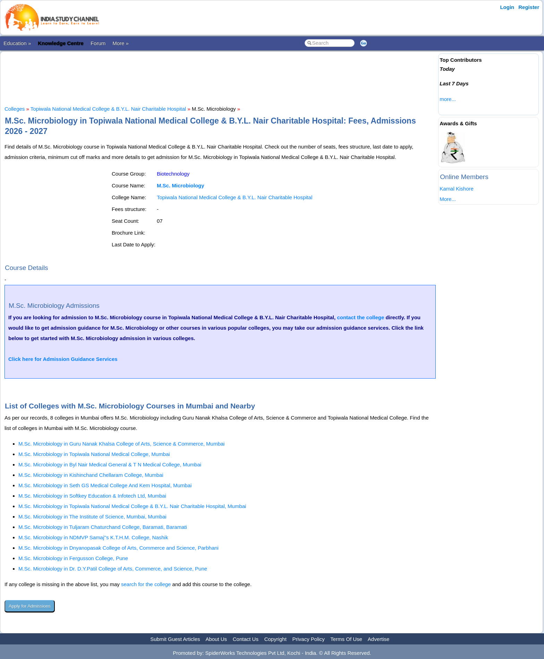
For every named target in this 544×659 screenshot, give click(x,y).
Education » (17, 43)
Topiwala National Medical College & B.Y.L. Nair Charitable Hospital (108, 109)
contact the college (360, 317)
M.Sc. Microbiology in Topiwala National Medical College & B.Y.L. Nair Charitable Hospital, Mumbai (132, 506)
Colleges (15, 109)
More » (120, 43)
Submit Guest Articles (175, 639)
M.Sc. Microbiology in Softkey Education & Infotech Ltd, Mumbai (92, 496)
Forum (98, 43)
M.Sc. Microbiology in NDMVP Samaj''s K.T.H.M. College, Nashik (93, 537)
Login (507, 7)
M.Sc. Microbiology (180, 185)
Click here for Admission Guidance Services (63, 359)
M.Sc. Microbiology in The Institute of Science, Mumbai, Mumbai (92, 516)
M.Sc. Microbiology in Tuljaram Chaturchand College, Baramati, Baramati (102, 527)
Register (528, 7)
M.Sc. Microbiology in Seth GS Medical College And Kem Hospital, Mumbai (105, 485)
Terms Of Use (346, 639)
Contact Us (245, 639)
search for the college (146, 584)
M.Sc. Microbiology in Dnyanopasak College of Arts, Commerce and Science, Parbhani (118, 548)
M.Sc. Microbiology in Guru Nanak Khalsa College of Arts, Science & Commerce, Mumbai (121, 444)
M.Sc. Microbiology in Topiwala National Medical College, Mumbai (94, 454)
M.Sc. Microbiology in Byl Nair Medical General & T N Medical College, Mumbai (109, 464)
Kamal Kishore (457, 189)
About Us (216, 639)
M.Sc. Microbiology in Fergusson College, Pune (73, 558)
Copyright (275, 639)
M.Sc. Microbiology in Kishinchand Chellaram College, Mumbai (90, 475)
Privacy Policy (308, 639)
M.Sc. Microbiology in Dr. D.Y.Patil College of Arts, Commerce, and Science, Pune (112, 569)
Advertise (379, 639)
